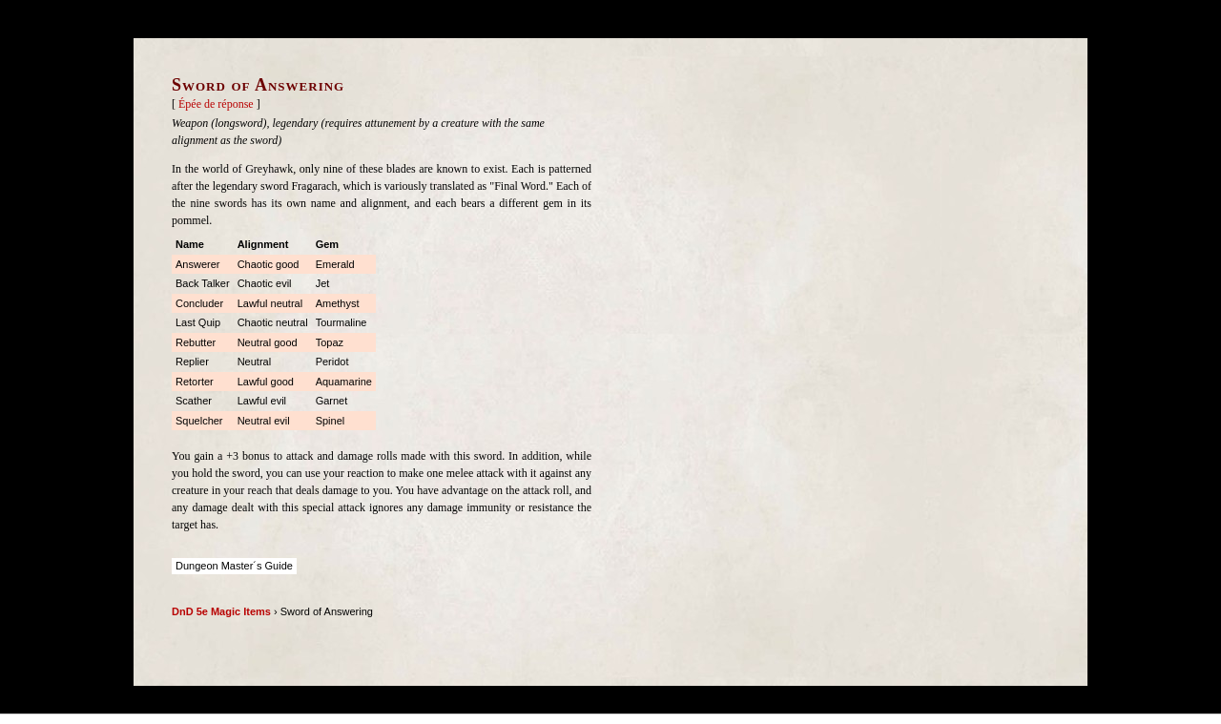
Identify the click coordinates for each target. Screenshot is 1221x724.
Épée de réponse (216, 104)
